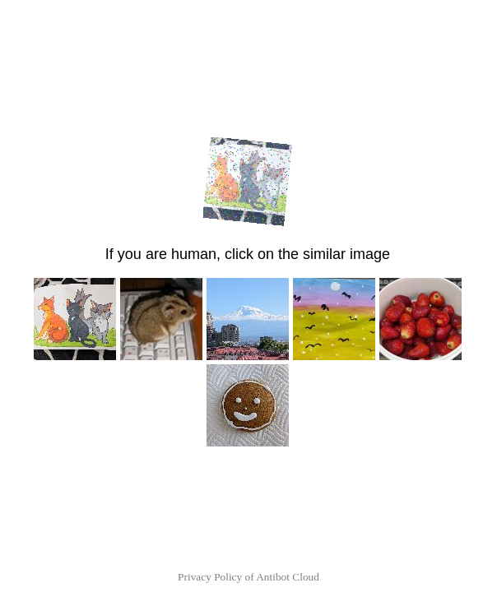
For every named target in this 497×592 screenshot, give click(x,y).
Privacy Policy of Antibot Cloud (248, 577)
